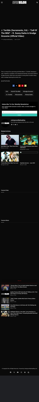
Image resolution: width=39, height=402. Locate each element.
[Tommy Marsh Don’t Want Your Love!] (10, 156)
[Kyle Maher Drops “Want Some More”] (10, 139)
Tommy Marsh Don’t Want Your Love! (9, 162)
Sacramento (19, 94)
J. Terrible (9, 94)
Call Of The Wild (16, 91)
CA (7, 91)
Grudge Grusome (28, 91)
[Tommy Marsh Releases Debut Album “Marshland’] (29, 139)
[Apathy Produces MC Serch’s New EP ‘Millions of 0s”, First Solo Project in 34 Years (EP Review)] (5, 293)
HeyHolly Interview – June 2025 (27, 162)
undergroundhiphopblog (8, 39)
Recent (19, 280)
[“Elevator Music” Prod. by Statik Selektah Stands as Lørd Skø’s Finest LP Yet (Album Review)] (5, 287)
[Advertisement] (20, 16)
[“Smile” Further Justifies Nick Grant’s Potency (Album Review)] (5, 300)
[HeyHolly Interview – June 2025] (29, 156)
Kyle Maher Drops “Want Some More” (9, 145)
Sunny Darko (29, 94)
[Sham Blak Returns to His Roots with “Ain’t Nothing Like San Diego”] (5, 306)
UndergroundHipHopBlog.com (30, 367)
